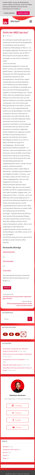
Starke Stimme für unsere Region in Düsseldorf (17, 354)
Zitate (4, 458)
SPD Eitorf (15, 21)
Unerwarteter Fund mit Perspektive (14, 359)
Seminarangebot (8, 261)
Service (5, 455)
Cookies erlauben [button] (23, 13)
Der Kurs (5, 452)
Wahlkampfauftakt (9, 252)
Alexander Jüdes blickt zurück (12, 365)
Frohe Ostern (7, 270)
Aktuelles (7, 287)
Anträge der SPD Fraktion (10, 449)
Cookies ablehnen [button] (9, 13)
